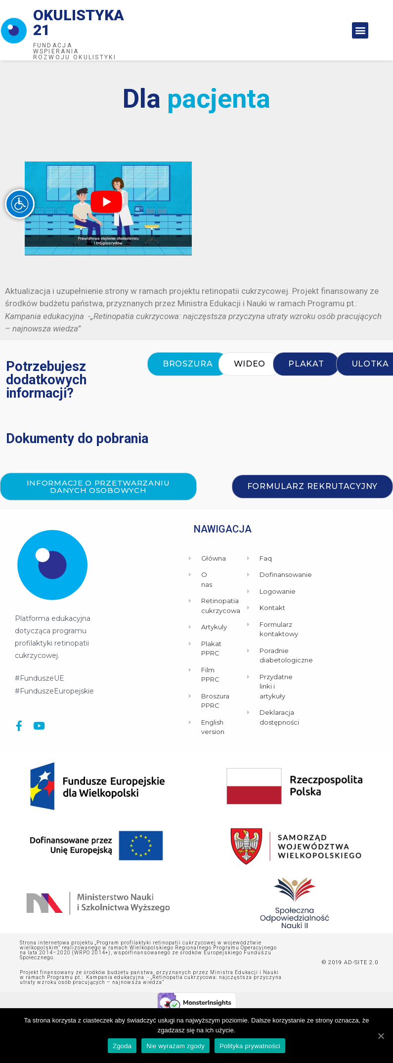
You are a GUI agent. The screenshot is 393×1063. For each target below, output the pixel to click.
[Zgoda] (381, 1036)
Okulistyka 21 (78, 22)
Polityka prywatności (249, 1046)
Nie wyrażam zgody (175, 1046)
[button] (360, 30)
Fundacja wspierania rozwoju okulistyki (74, 51)
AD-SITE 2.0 (361, 962)
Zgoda (122, 1046)
